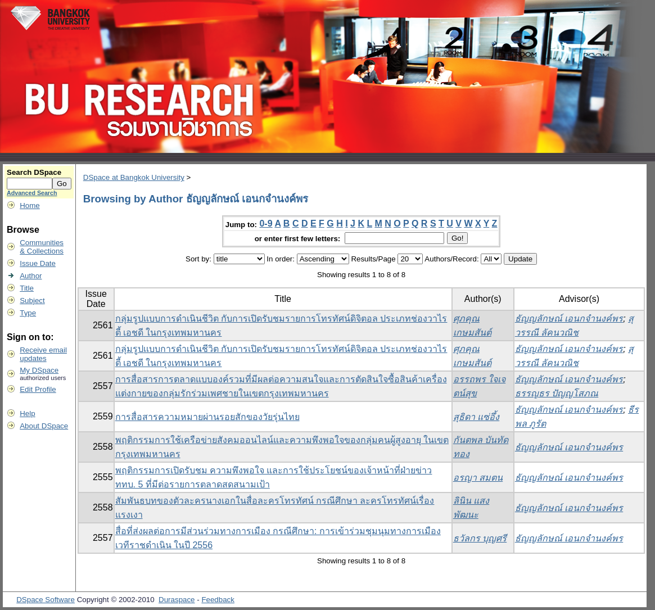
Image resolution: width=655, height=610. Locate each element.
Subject (32, 300)
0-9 (265, 223)
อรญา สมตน (478, 477)
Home (30, 205)
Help (27, 413)
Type (28, 313)
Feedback (217, 599)
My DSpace (39, 370)
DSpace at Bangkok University (133, 177)
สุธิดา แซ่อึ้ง (476, 417)
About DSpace (44, 426)
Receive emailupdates (43, 354)
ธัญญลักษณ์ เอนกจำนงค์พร (569, 318)
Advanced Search (32, 192)
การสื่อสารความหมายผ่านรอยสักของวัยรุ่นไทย (207, 417)
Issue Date (38, 263)
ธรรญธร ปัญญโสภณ (556, 393)
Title (27, 288)
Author (31, 276)
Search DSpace (34, 172)
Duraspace (177, 599)
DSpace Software (45, 599)
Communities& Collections (42, 246)
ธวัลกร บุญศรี (480, 538)
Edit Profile (38, 389)
